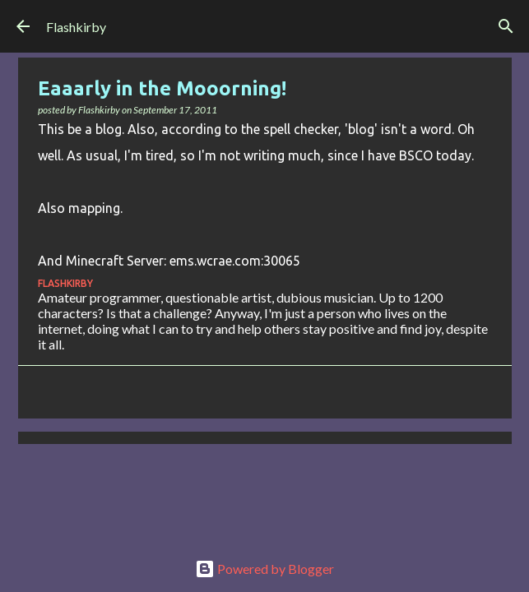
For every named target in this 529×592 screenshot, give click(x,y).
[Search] (506, 26)
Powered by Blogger (264, 568)
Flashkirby (76, 27)
